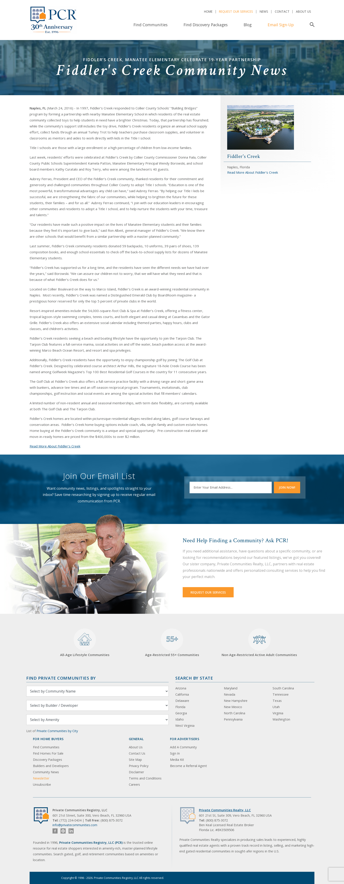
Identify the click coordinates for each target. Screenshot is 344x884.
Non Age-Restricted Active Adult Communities (259, 642)
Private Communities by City (57, 731)
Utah (276, 707)
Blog (248, 24)
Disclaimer (136, 772)
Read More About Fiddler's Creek (55, 446)
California (182, 694)
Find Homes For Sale (48, 753)
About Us (303, 11)
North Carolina (234, 713)
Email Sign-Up (281, 24)
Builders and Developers (51, 766)
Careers (134, 784)
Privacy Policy (138, 766)
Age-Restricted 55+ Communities (172, 642)
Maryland (230, 688)
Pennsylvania (233, 719)
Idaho (179, 719)
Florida (180, 707)
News (264, 11)
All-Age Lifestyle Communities (84, 642)
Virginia (278, 713)
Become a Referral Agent (188, 766)
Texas (277, 701)
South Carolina (283, 688)
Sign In (175, 753)
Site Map (135, 759)
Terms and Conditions (145, 778)
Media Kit (177, 759)
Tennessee (281, 694)
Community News (46, 772)
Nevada (229, 694)
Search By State (194, 678)
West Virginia (184, 725)
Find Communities (151, 24)
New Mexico (233, 707)
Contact (282, 11)
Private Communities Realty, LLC (225, 810)
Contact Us (137, 753)
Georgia (181, 713)
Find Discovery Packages (206, 24)
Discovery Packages (47, 759)
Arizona (180, 688)
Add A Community (183, 747)
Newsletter (41, 778)
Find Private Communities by (61, 678)
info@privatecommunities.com (75, 825)
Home (208, 11)
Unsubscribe (42, 784)
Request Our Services (236, 11)
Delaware (182, 701)
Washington (281, 719)
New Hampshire (235, 701)
